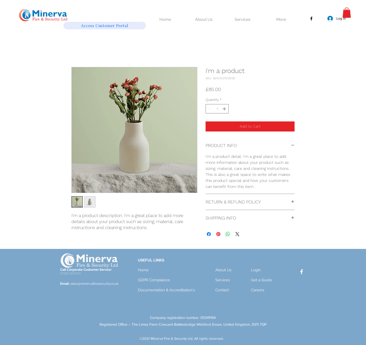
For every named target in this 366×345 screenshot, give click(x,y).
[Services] (233, 280)
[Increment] (225, 108)
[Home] (155, 270)
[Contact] (233, 290)
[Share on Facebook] (209, 234)
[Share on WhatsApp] (228, 234)
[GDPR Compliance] (155, 280)
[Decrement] (209, 108)
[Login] (269, 270)
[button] (346, 13)
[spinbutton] (217, 108)
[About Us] (233, 270)
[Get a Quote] (269, 280)
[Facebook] (311, 18)
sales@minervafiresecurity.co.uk (94, 284)
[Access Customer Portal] (104, 25)
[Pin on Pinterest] (218, 234)
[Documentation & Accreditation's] (167, 290)
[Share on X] (237, 234)
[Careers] (269, 290)
